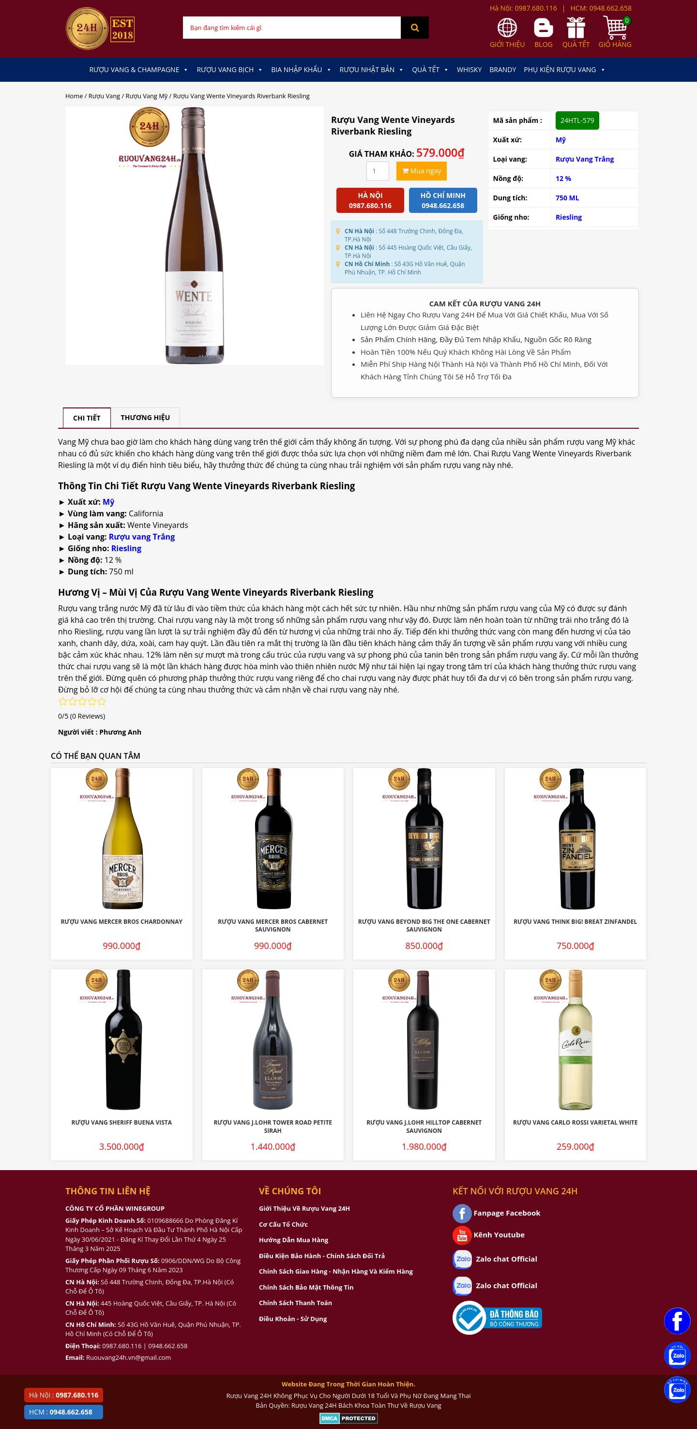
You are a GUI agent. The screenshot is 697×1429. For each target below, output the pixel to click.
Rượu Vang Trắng (585, 159)
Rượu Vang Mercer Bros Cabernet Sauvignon (273, 926)
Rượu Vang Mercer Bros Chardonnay (121, 922)
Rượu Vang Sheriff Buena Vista (121, 1122)
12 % (563, 178)
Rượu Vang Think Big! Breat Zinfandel (575, 922)
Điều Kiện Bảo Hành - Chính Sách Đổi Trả (322, 1255)
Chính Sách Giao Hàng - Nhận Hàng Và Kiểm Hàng (336, 1271)
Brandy (502, 69)
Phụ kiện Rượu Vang (565, 70)
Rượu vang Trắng (142, 536)
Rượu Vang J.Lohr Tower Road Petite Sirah (272, 1126)
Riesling (569, 217)
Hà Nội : (63, 1394)
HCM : (60, 1411)
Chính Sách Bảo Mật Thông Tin (306, 1287)
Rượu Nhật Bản (372, 70)
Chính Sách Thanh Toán (295, 1302)
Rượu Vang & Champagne (139, 70)
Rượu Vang (104, 95)
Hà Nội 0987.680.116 (370, 200)
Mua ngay (421, 170)
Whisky (469, 69)
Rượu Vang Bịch (230, 70)
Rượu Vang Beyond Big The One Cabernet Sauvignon (424, 926)
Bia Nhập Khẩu (301, 70)
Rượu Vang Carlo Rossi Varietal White (575, 1122)
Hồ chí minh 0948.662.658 (443, 200)
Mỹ (561, 139)
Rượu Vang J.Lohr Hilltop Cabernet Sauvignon (424, 1126)
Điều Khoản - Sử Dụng (293, 1318)
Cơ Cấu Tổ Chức (283, 1224)
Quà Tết (430, 70)
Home (74, 95)
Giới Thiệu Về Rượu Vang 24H (304, 1208)
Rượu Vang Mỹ (147, 95)
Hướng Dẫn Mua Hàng (293, 1239)
